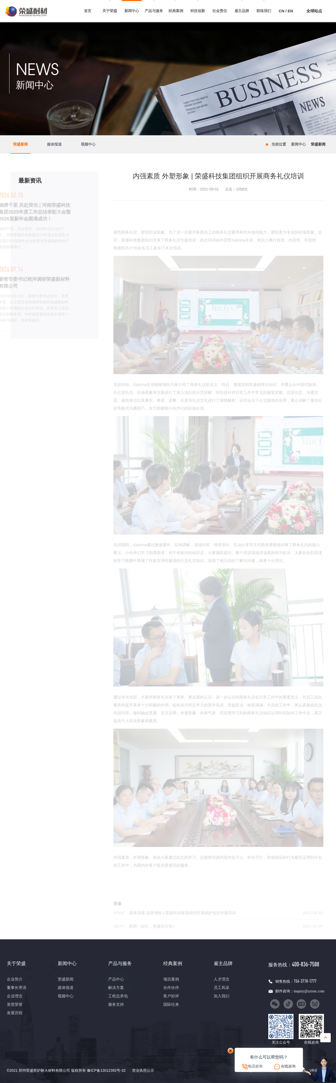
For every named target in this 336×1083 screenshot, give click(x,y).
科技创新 (197, 11)
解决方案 (116, 988)
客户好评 (171, 996)
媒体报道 (54, 144)
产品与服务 (154, 11)
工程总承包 (118, 996)
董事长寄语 (17, 988)
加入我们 (221, 996)
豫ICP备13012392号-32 (106, 1070)
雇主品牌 (241, 11)
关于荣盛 (109, 11)
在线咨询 (288, 1066)
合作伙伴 (171, 988)
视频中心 (88, 144)
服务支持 (116, 1004)
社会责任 (219, 11)
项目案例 (171, 979)
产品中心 (116, 979)
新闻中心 (131, 11)
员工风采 (221, 988)
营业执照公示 (143, 1070)
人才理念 (221, 979)
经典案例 (176, 11)
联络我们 (263, 11)
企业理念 (15, 996)
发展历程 (15, 1013)
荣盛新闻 (20, 144)
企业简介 (15, 979)
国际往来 (171, 1004)
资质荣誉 (15, 1004)
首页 (87, 11)
